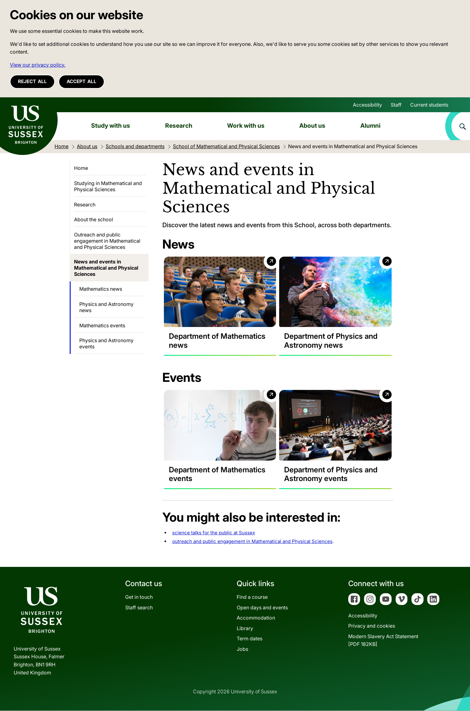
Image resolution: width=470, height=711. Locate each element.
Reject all (32, 81)
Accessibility (367, 105)
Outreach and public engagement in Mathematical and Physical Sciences (107, 241)
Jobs (242, 649)
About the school (93, 219)
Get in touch (139, 597)
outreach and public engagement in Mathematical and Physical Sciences (252, 542)
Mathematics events (102, 325)
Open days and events (262, 607)
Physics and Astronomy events (106, 343)
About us (312, 125)
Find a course (252, 597)
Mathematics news (100, 289)
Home (81, 168)
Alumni (370, 125)
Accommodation (256, 618)
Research (178, 125)
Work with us (246, 125)
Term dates (249, 639)
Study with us (110, 125)
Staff (396, 105)
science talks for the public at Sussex (213, 533)
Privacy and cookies (371, 626)
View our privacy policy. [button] (37, 65)
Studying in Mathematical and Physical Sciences (108, 186)
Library (245, 628)
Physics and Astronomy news (106, 307)
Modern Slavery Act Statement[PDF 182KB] (383, 641)
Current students (429, 105)
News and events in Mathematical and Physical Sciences (106, 267)
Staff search (139, 607)
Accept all (81, 81)
